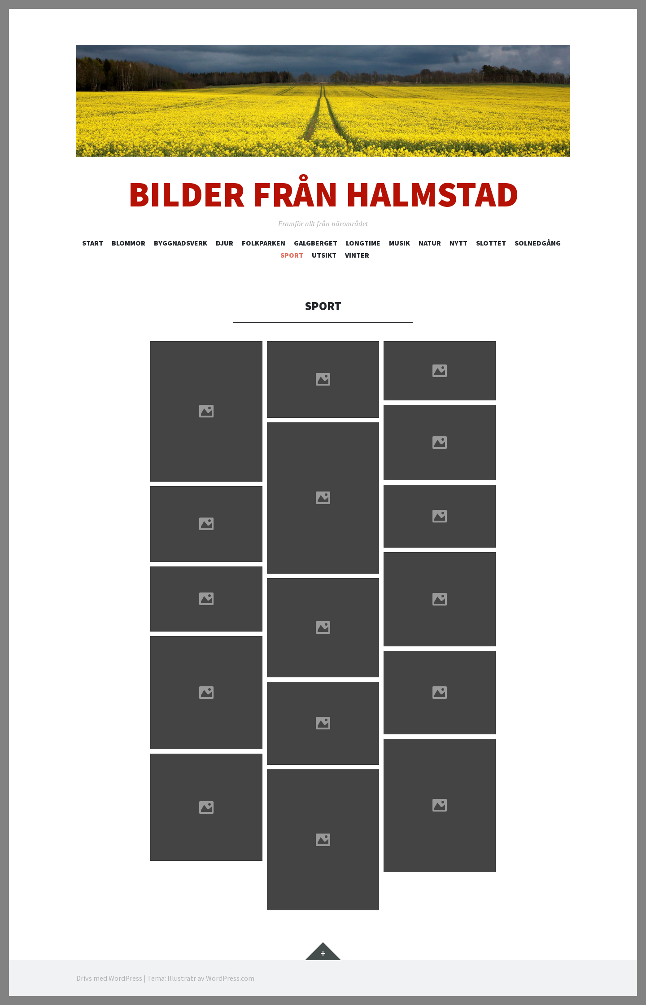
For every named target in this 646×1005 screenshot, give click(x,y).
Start (92, 242)
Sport (291, 254)
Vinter (357, 254)
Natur (430, 242)
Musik (399, 242)
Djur (224, 242)
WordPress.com (230, 978)
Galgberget (315, 242)
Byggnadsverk (180, 242)
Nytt (458, 242)
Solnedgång (538, 242)
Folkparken (263, 242)
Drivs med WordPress (109, 978)
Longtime (363, 242)
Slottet (491, 242)
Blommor (128, 242)
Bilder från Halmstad (323, 194)
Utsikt (324, 254)
